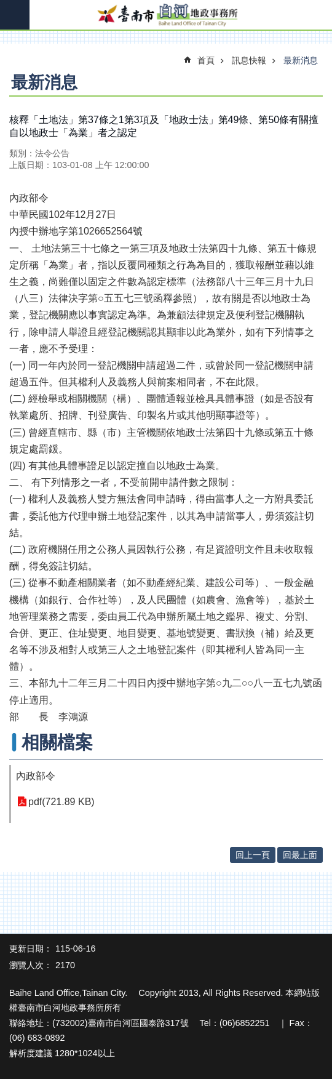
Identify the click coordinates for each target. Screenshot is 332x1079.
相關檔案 (57, 742)
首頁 (206, 60)
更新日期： (30, 948)
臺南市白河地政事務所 (166, 15)
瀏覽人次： (30, 965)
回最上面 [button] (300, 855)
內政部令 (35, 776)
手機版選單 (15, 15)
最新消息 (300, 60)
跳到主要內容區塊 (6, 6)
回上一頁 (252, 855)
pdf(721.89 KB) (61, 801)
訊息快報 (249, 60)
